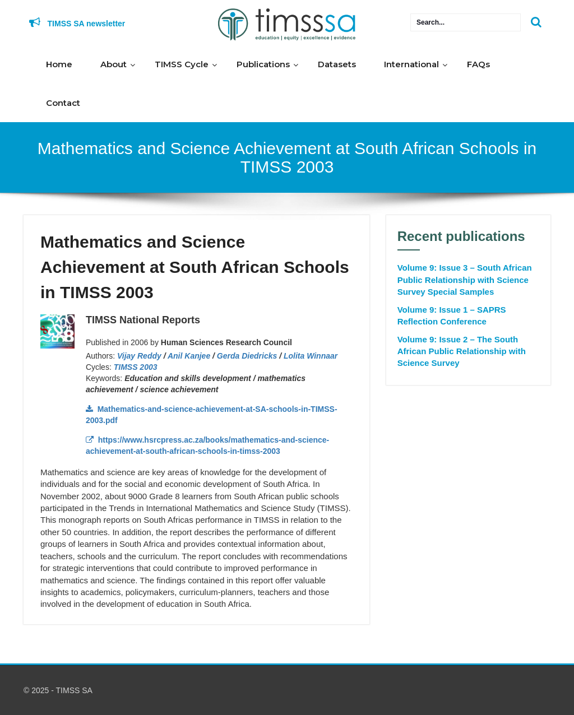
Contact (63, 102)
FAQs (478, 64)
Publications (263, 64)
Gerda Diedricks (247, 355)
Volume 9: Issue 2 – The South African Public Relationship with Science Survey (461, 351)
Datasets (337, 64)
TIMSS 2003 (136, 367)
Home (59, 64)
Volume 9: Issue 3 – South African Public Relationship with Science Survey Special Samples (464, 279)
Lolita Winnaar (310, 355)
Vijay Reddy (139, 355)
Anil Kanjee (189, 355)
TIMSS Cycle (182, 64)
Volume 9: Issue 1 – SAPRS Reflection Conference (451, 315)
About (113, 64)
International (411, 64)
